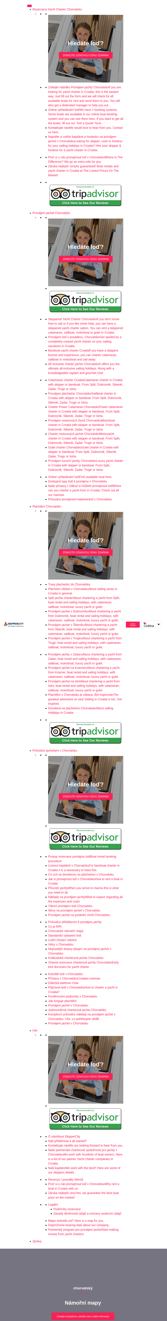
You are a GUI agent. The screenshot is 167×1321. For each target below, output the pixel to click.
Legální (53, 1204)
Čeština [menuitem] (149, 625)
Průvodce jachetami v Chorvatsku (54, 750)
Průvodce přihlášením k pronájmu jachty (75, 921)
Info (34, 1030)
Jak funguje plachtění (62, 1000)
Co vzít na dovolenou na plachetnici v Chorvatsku (81, 874)
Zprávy (37, 1241)
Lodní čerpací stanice (62, 939)
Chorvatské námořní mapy (65, 930)
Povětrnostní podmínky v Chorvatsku (72, 996)
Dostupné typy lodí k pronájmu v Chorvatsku (77, 481)
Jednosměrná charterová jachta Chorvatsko (77, 1009)
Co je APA (55, 926)
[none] (151, 624)
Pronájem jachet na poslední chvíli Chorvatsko (79, 914)
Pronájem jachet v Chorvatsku (68, 1005)
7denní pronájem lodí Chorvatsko (70, 905)
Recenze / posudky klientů (65, 1179)
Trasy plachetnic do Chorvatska (69, 584)
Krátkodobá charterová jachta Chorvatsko (75, 957)
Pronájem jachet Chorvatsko (51, 212)
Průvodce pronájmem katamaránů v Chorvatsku (80, 499)
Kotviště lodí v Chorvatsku (65, 973)
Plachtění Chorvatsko (46, 506)
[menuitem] (151, 624)
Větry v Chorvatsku (60, 944)
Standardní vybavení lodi (64, 935)
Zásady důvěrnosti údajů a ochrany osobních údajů (87, 1213)
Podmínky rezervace (67, 1209)
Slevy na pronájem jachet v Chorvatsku (74, 910)
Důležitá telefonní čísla (63, 982)
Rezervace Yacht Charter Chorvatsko (57, 9)
